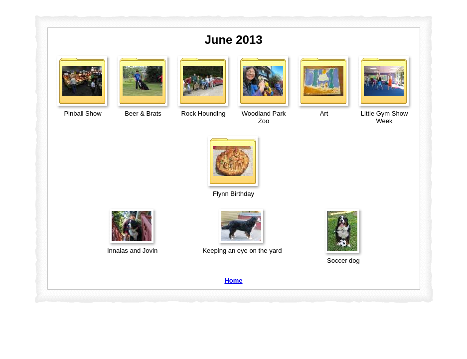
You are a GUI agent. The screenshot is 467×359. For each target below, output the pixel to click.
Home (233, 280)
